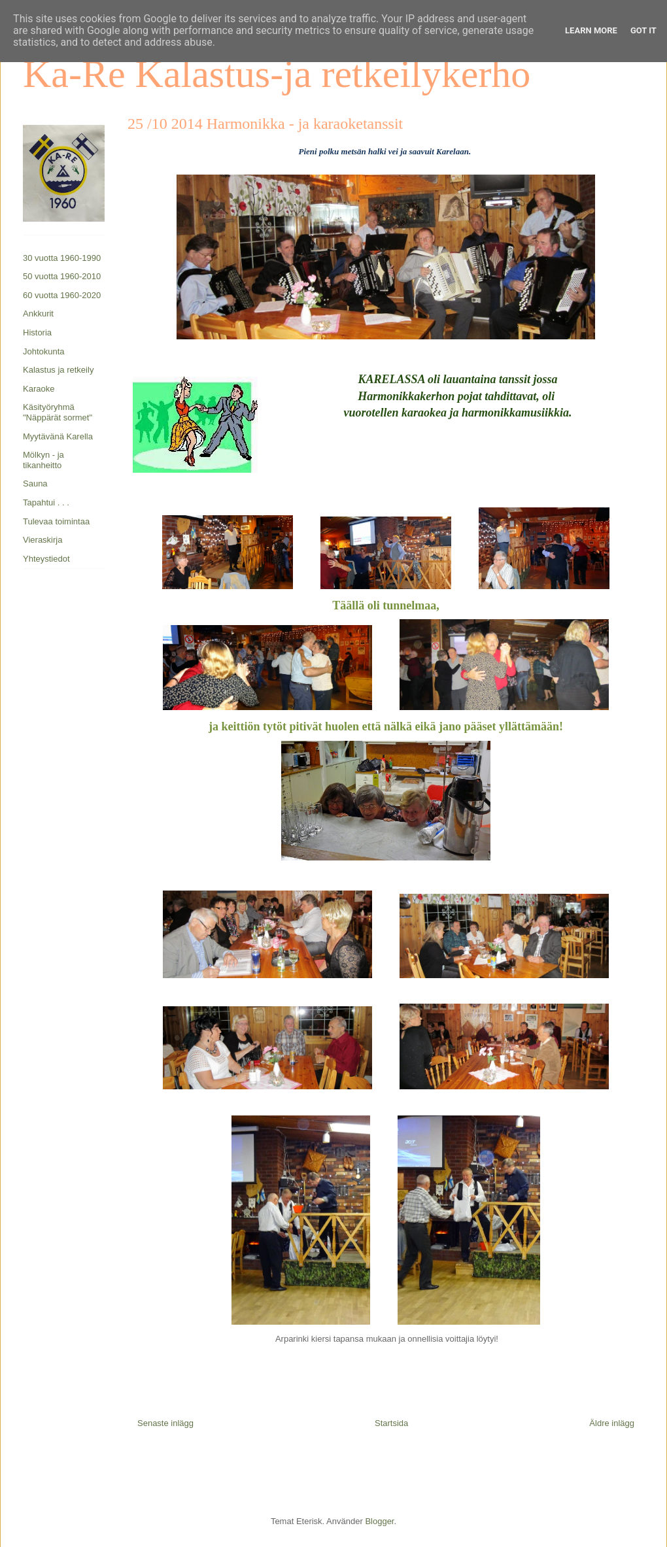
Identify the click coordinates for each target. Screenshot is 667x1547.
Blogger (379, 1521)
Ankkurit (38, 313)
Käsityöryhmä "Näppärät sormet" (57, 412)
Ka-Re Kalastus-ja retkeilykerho (276, 73)
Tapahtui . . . (46, 502)
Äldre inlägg (611, 1423)
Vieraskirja (42, 540)
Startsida (391, 1423)
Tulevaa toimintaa (56, 521)
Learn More (591, 30)
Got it (643, 30)
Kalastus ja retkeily (58, 370)
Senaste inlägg (165, 1423)
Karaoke (38, 389)
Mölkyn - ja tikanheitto (43, 460)
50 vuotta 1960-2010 (62, 276)
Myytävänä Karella (58, 436)
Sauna (35, 483)
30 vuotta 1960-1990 (62, 258)
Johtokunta (44, 351)
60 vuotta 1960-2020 (62, 295)
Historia (37, 332)
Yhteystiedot (46, 559)
